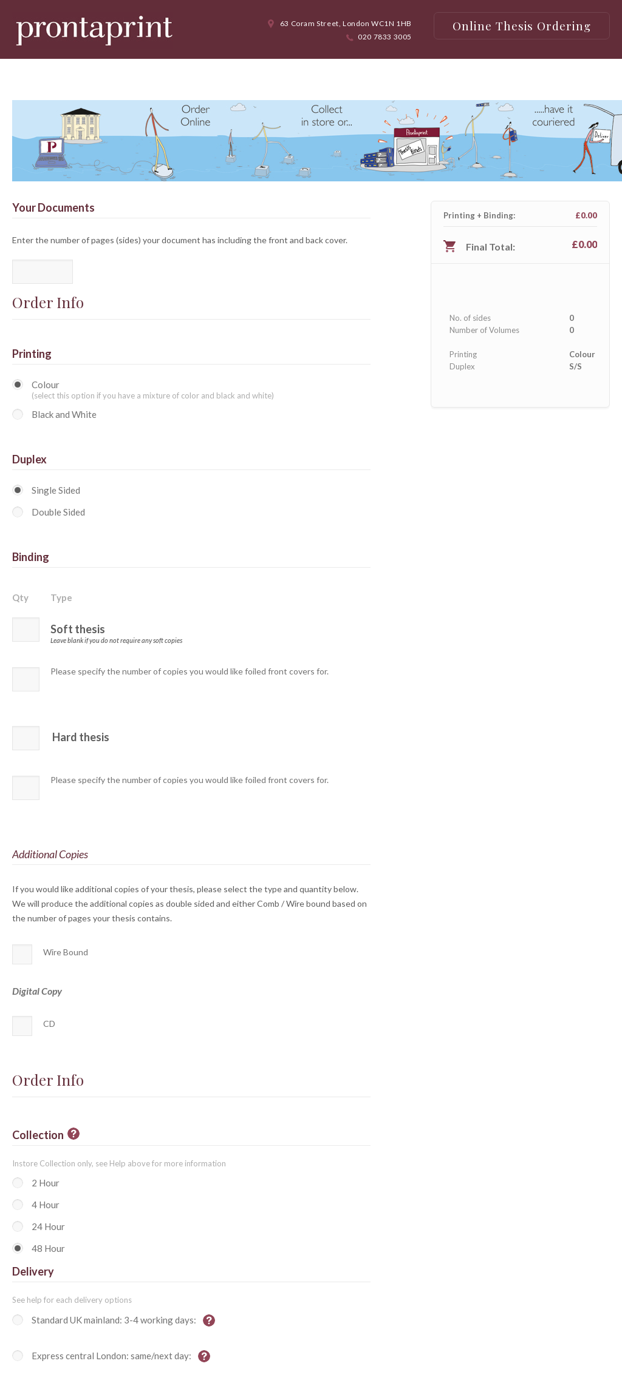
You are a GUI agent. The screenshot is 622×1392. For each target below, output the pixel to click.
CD (49, 1023)
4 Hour (46, 1204)
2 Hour (46, 1182)
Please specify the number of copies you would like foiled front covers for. (189, 671)
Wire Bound (65, 952)
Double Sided (58, 511)
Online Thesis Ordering (522, 25)
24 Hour (48, 1226)
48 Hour (48, 1248)
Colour (46, 384)
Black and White (64, 414)
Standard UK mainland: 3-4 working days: (115, 1319)
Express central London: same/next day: (112, 1355)
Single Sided (56, 490)
